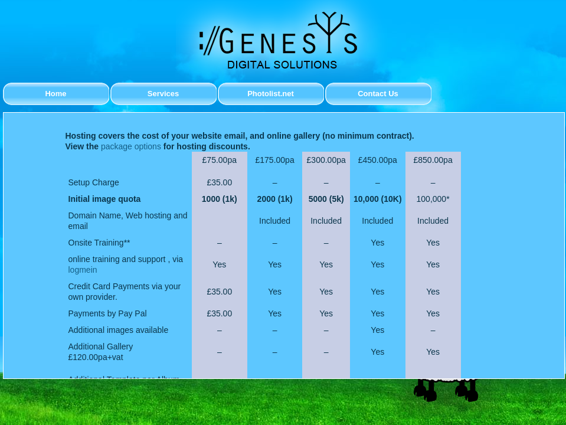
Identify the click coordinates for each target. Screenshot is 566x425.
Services (163, 93)
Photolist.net (270, 93)
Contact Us (378, 93)
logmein (82, 269)
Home (55, 93)
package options (131, 146)
